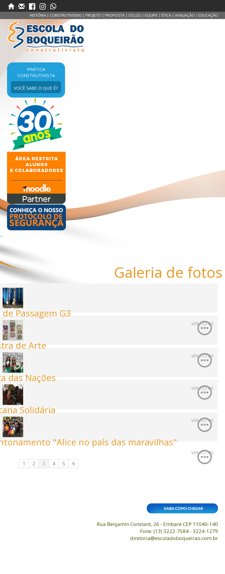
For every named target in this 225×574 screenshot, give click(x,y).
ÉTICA (166, 15)
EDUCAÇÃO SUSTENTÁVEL (205, 18)
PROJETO (93, 15)
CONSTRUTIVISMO (66, 15)
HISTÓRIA (38, 15)
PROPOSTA (115, 15)
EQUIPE (151, 15)
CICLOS (134, 15)
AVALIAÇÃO (185, 15)
